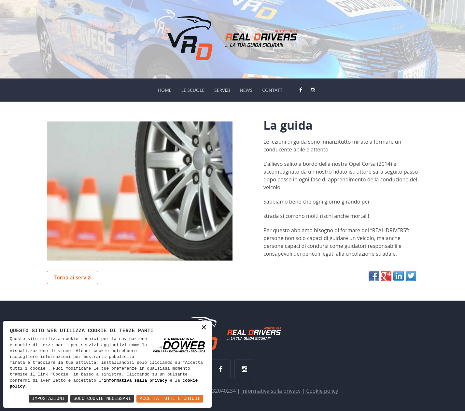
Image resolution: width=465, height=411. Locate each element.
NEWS (246, 90)
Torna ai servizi (73, 277)
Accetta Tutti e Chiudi (170, 398)
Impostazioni (48, 398)
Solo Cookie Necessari (102, 398)
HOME (165, 90)
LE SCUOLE (192, 90)
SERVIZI (222, 90)
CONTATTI (273, 90)
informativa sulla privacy (135, 381)
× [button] (204, 328)
